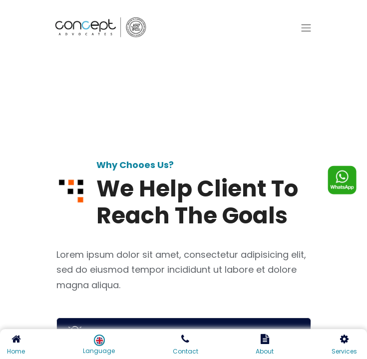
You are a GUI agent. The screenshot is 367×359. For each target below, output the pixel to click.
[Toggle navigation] (306, 28)
